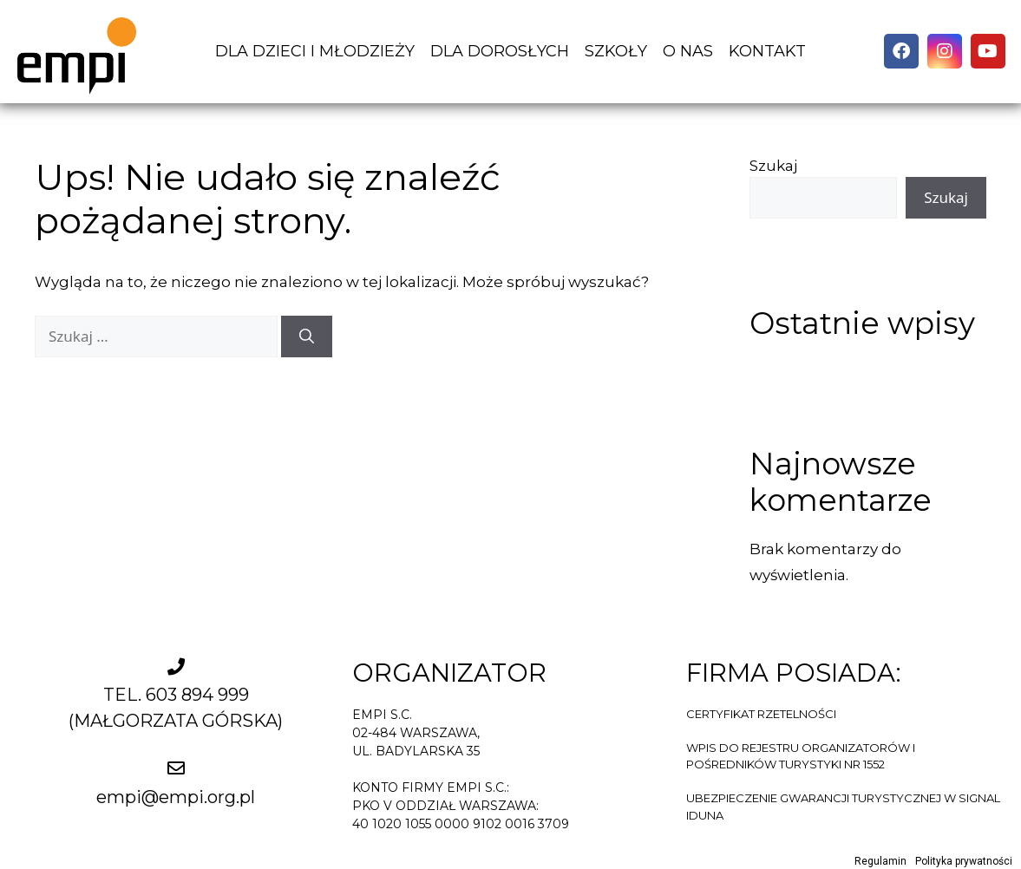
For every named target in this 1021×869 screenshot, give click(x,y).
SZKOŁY (616, 51)
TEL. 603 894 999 (176, 694)
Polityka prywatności (963, 861)
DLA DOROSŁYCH (499, 51)
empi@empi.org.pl (175, 797)
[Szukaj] (306, 336)
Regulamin (880, 861)
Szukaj (773, 165)
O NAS (688, 51)
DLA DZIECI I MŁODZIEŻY (315, 51)
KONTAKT (767, 51)
